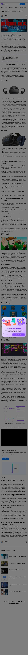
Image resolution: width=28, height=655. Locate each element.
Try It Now (18, 334)
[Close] (4, 318)
